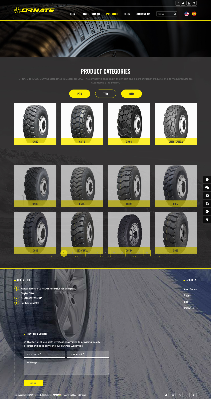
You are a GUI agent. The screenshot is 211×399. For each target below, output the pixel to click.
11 (147, 257)
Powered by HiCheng (74, 395)
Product (112, 14)
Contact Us (143, 14)
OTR (131, 95)
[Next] (156, 257)
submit (33, 382)
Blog (127, 14)
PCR (79, 95)
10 (138, 257)
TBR (105, 95)
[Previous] (54, 257)
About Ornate (91, 14)
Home (73, 14)
